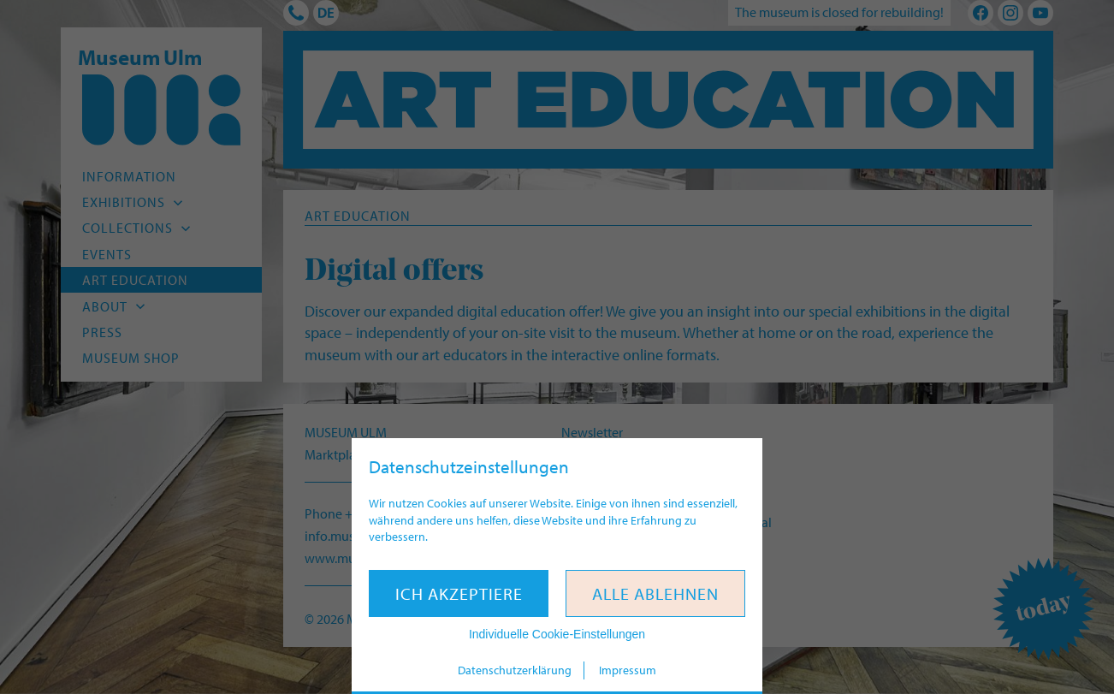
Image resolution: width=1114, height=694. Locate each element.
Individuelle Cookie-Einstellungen (557, 634)
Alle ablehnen (655, 593)
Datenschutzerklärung (515, 670)
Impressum (627, 670)
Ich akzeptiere (459, 593)
